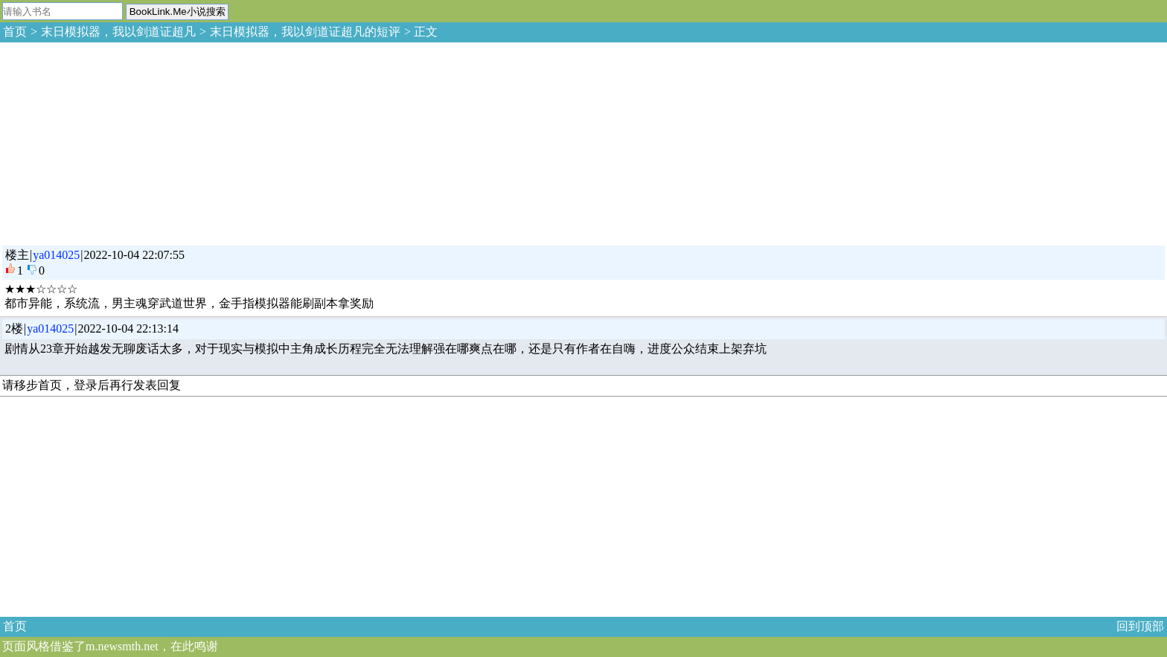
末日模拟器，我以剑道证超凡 (118, 31)
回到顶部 (1140, 626)
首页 (15, 31)
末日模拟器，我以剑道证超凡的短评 (305, 31)
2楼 (14, 328)
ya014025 (56, 255)
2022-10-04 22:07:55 (134, 255)
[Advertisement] (111, 141)
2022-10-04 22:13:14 (128, 328)
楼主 (17, 255)
